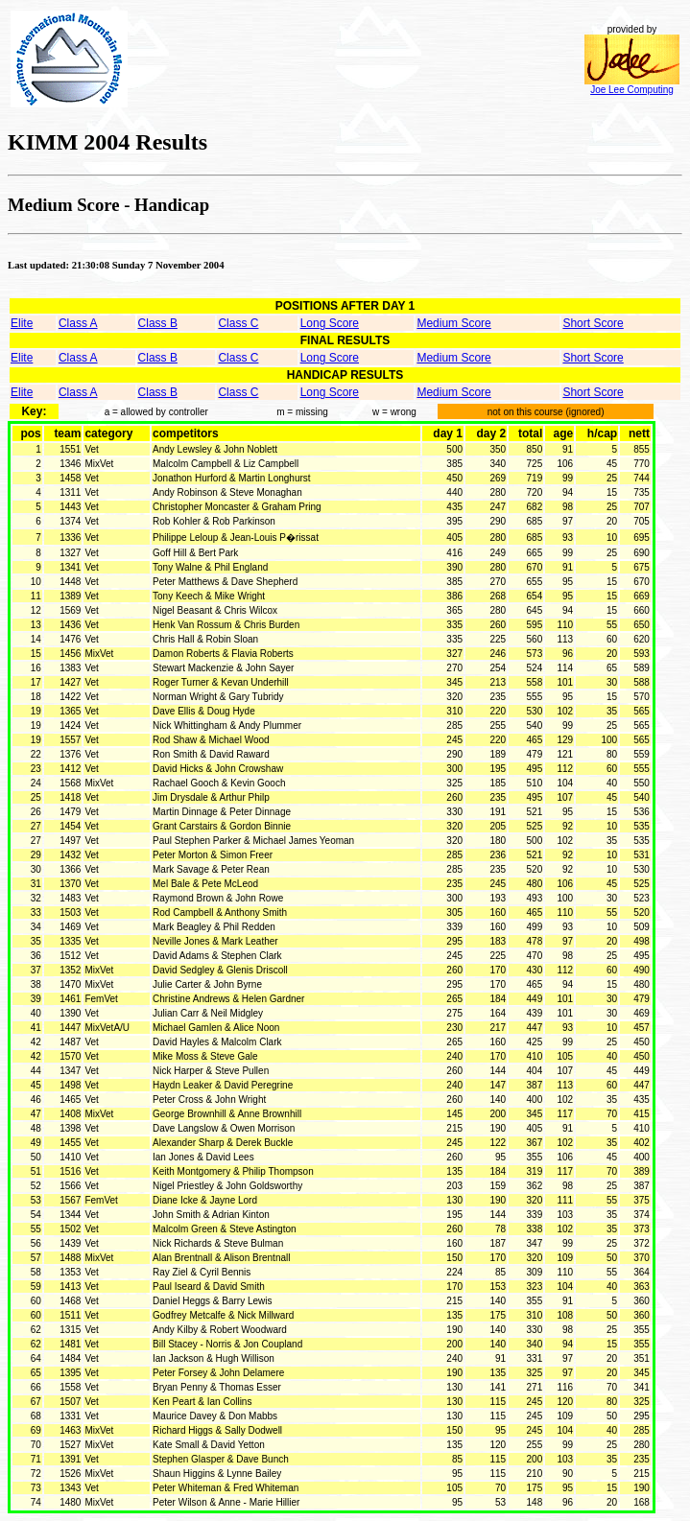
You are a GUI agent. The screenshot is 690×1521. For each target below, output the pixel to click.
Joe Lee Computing (631, 85)
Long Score (329, 323)
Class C (238, 323)
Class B (158, 323)
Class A (78, 323)
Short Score (592, 323)
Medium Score (453, 323)
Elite (22, 323)
